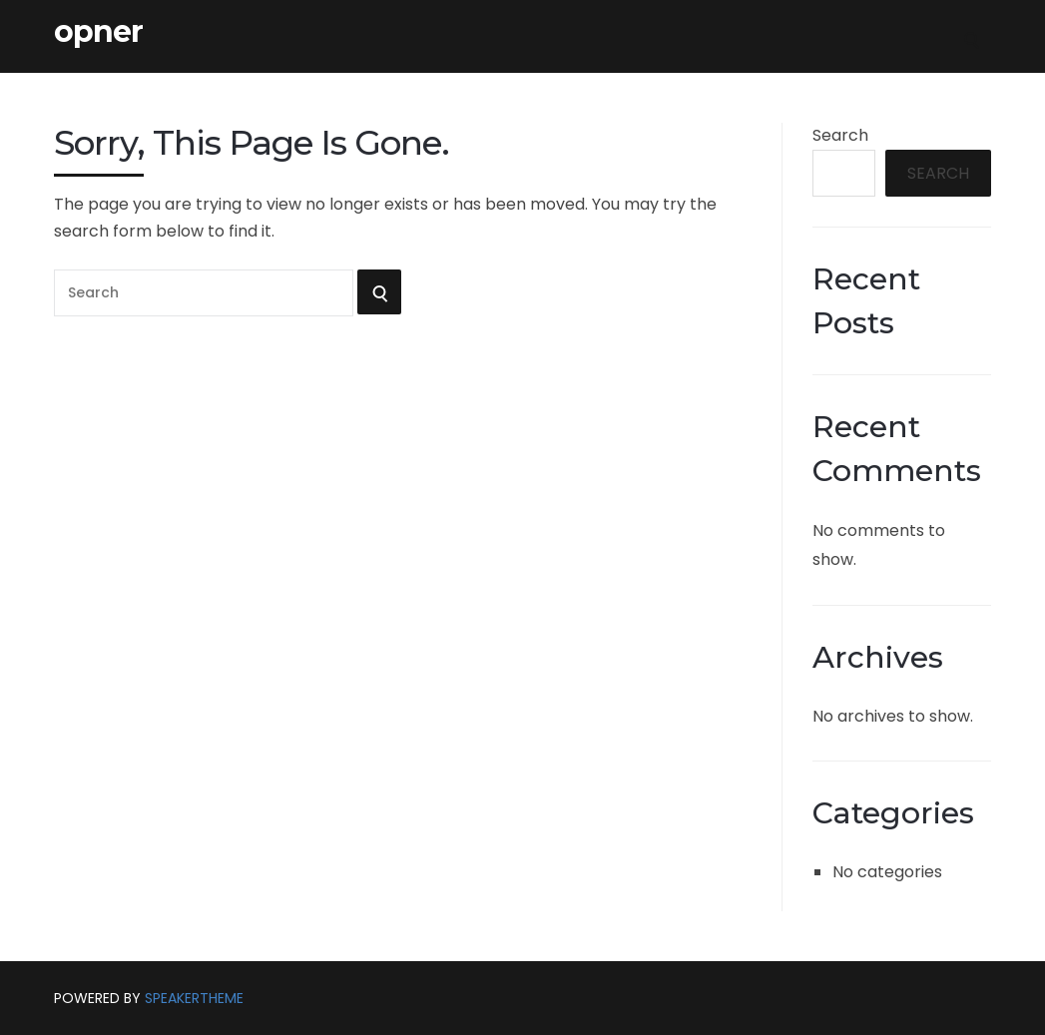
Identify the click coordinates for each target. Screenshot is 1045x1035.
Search (840, 135)
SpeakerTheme (194, 998)
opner (98, 32)
